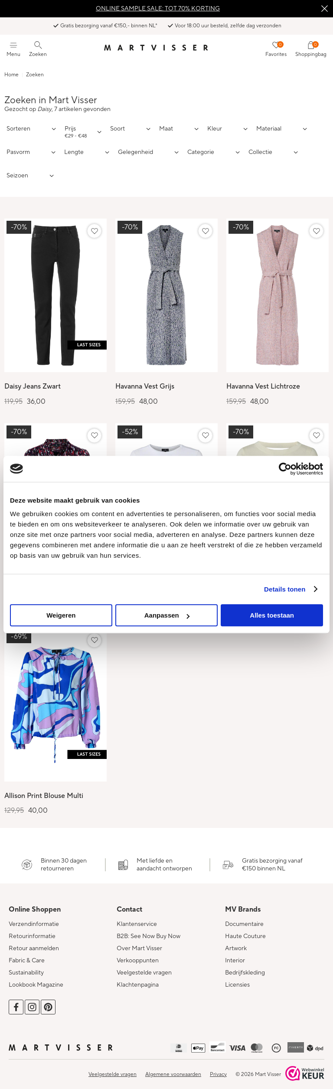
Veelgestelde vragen (144, 967)
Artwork (236, 943)
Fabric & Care (27, 955)
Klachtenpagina (138, 980)
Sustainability (26, 967)
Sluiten (324, 8)
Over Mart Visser (139, 943)
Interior (235, 955)
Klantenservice (137, 919)
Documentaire (244, 919)
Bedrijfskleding (245, 967)
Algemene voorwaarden (173, 1069)
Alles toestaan (272, 615)
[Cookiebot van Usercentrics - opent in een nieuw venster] (285, 468)
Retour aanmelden (34, 943)
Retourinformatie (32, 931)
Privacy (218, 1069)
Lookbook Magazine (36, 980)
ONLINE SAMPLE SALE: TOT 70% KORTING (158, 9)
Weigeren (60, 615)
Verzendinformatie (34, 919)
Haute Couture (245, 931)
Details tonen (284, 589)
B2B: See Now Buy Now (148, 931)
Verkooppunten (138, 955)
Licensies (237, 980)
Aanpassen (166, 615)
